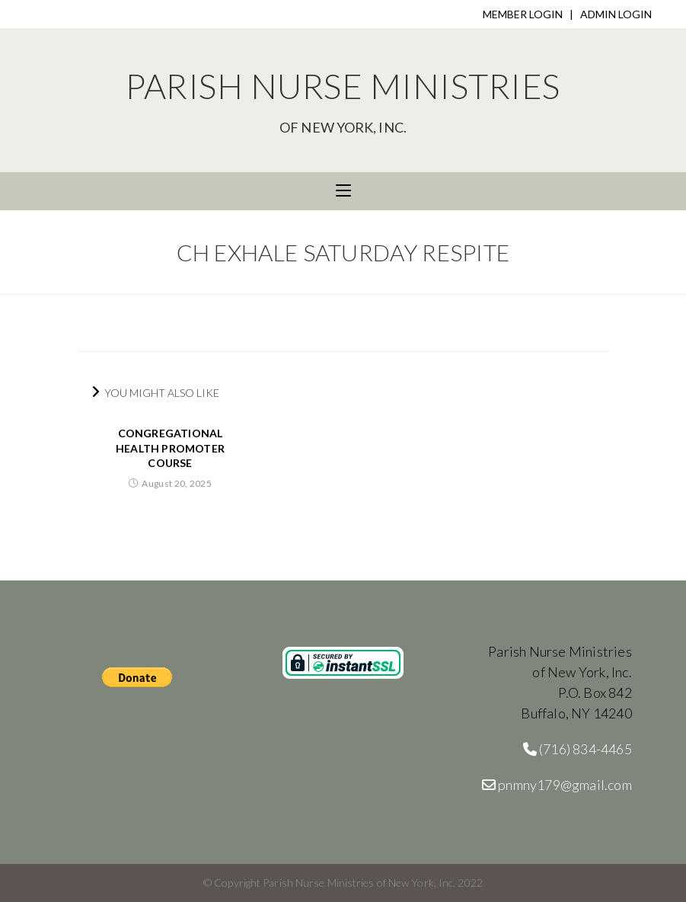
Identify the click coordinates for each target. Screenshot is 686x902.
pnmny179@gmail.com (557, 784)
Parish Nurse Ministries (343, 100)
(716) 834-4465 (577, 748)
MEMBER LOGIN (523, 14)
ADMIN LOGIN (616, 14)
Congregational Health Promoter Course (170, 448)
